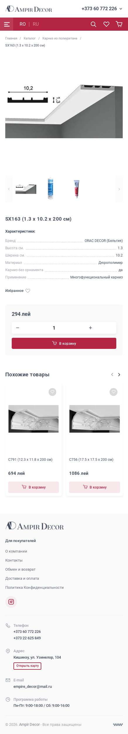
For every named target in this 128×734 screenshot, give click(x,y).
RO (23, 24)
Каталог (30, 38)
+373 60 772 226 (99, 8)
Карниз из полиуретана (59, 38)
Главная (11, 38)
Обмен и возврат (20, 569)
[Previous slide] (9, 189)
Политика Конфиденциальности (34, 587)
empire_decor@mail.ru (32, 686)
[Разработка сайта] (118, 724)
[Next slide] (119, 189)
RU (36, 24)
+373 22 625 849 (27, 638)
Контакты (14, 560)
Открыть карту (27, 666)
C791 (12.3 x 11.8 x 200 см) (30, 459)
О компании (16, 551)
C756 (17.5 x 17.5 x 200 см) (91, 459)
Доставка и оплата (22, 578)
